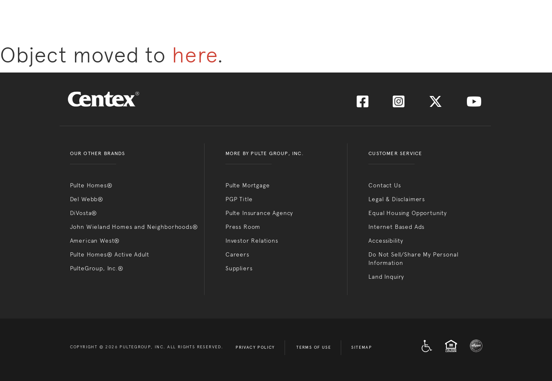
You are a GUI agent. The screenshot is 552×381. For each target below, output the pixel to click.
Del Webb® (87, 199)
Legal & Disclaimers (396, 199)
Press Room (242, 226)
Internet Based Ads (396, 226)
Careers (237, 254)
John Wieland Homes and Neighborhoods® (134, 226)
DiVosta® (84, 213)
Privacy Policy (255, 347)
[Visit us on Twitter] (435, 104)
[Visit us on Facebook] (362, 104)
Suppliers (239, 268)
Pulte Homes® (91, 185)
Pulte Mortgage (247, 185)
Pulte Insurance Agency (259, 213)
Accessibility (385, 240)
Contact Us (384, 185)
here (194, 55)
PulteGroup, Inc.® (97, 268)
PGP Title (239, 199)
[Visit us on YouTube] (474, 104)
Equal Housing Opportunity (407, 213)
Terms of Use (313, 347)
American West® (95, 240)
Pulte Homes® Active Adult (109, 254)
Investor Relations (251, 240)
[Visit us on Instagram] (398, 104)
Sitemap (361, 347)
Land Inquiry (386, 276)
